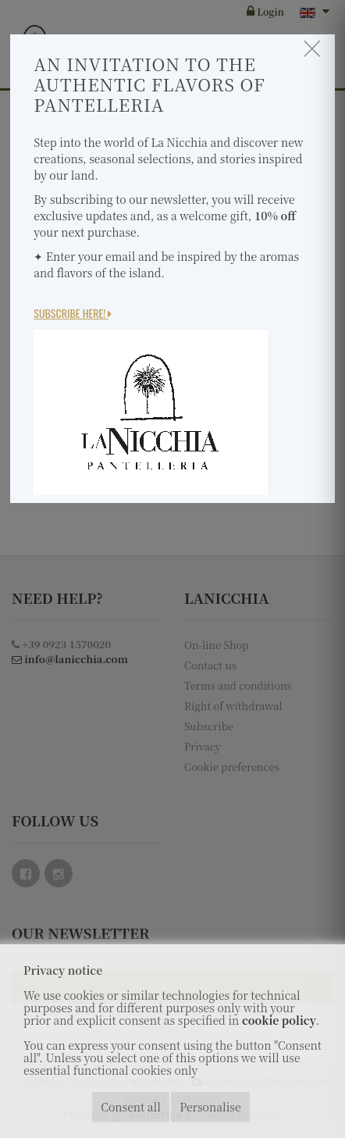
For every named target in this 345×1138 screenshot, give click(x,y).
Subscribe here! (73, 313)
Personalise (210, 1107)
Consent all (131, 1107)
